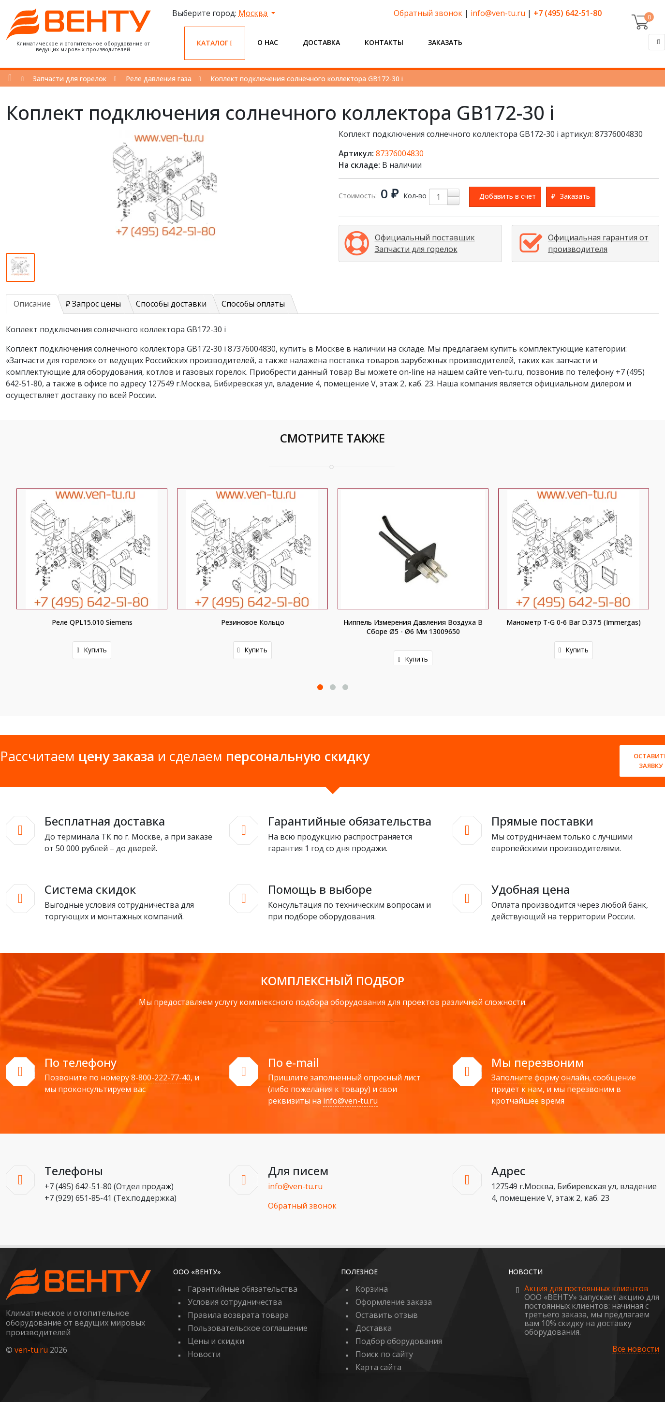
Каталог (215, 42)
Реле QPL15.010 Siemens (92, 622)
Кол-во (415, 195)
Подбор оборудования (398, 1341)
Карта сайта (378, 1367)
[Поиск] (657, 42)
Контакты (384, 42)
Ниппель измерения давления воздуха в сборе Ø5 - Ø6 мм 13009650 (413, 627)
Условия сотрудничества (235, 1302)
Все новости (635, 1349)
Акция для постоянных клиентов (586, 1288)
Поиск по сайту (384, 1354)
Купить (92, 649)
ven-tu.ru (31, 1349)
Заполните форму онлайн (540, 1077)
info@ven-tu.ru (498, 13)
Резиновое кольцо (252, 622)
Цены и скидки (216, 1341)
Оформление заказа (393, 1302)
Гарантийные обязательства (242, 1289)
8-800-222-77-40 (161, 1077)
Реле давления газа (159, 78)
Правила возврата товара (238, 1315)
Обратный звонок (428, 13)
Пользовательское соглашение (248, 1328)
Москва (253, 13)
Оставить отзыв (386, 1315)
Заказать (445, 42)
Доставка (321, 42)
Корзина (371, 1289)
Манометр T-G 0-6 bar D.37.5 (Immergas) (573, 622)
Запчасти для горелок (69, 78)
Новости (204, 1354)
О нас (267, 42)
